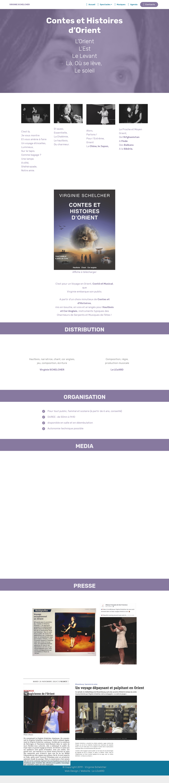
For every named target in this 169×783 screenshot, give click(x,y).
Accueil (90, 4)
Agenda (132, 4)
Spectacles (104, 4)
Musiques (120, 4)
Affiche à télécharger (84, 309)
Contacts (149, 4)
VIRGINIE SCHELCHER (19, 4)
